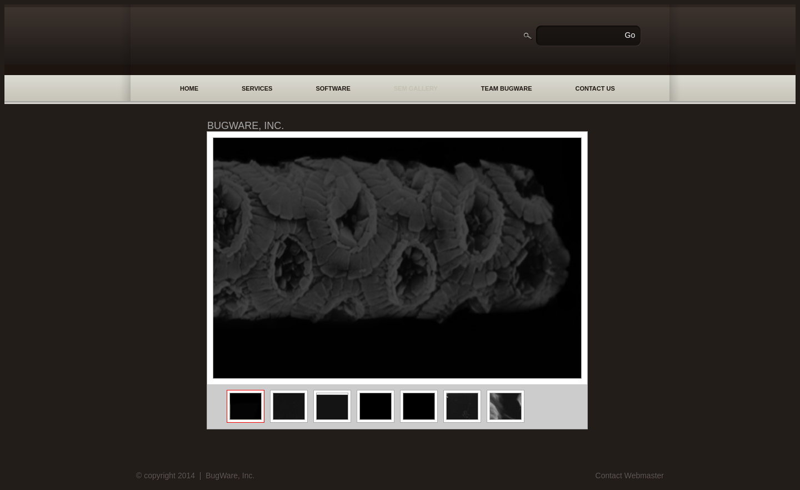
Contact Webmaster (630, 475)
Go (630, 35)
